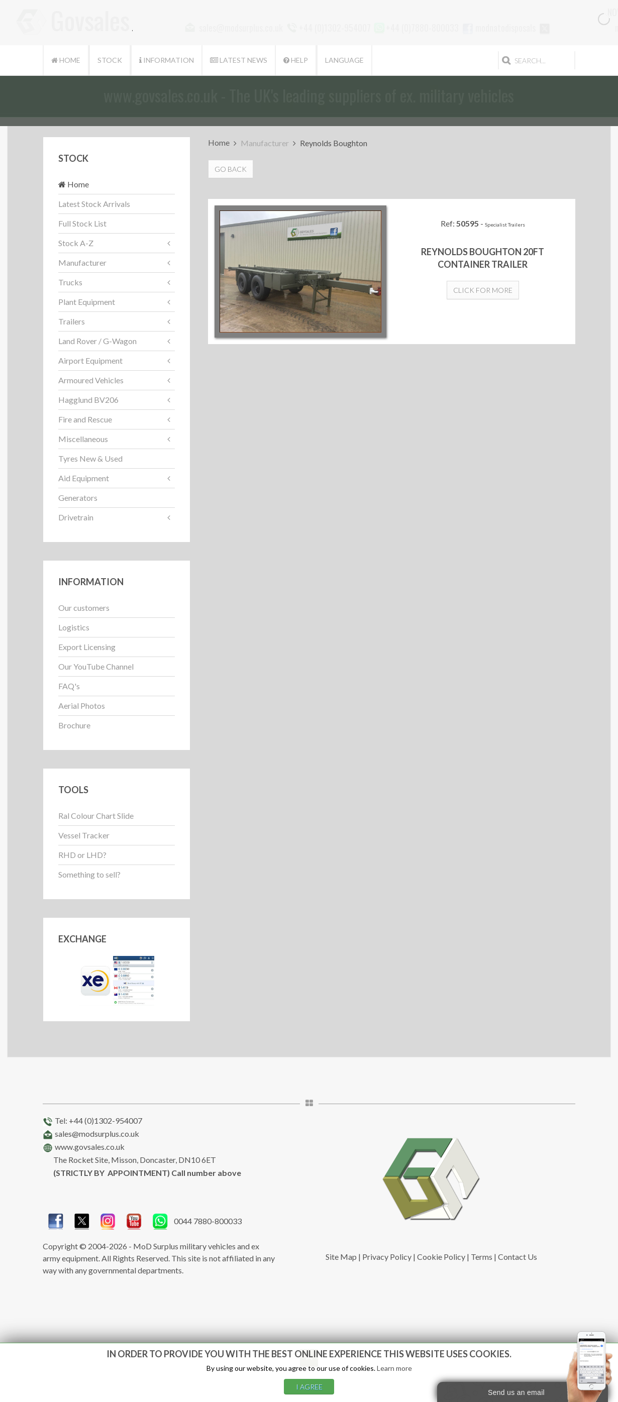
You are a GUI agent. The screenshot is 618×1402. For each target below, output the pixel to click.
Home (65, 60)
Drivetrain (75, 517)
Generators (77, 497)
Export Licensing (87, 647)
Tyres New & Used (90, 458)
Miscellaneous (83, 439)
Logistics (73, 627)
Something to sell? (89, 874)
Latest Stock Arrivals (94, 203)
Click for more (482, 290)
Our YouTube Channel (96, 666)
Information (166, 60)
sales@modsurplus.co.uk (97, 1133)
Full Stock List (82, 223)
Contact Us (517, 1256)
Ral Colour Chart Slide (96, 815)
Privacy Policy (386, 1256)
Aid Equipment (83, 478)
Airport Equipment (90, 360)
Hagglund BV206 (88, 399)
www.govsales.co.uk (90, 1146)
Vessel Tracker (84, 835)
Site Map (341, 1256)
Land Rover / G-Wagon (97, 341)
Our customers (84, 607)
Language (344, 60)
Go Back (231, 169)
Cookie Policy (441, 1256)
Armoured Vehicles (91, 380)
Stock (109, 60)
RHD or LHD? (82, 854)
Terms (481, 1256)
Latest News (238, 60)
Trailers (71, 321)
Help (295, 60)
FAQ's (69, 686)
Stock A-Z (75, 243)
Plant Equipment (86, 301)
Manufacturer (82, 262)
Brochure (74, 725)
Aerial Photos (81, 705)
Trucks (70, 282)
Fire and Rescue (85, 419)
